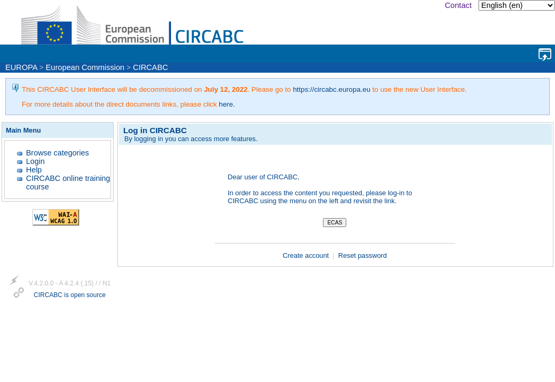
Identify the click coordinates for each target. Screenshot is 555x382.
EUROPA (21, 67)
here (226, 104)
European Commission (85, 67)
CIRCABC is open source (69, 295)
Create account (306, 255)
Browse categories (57, 153)
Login (35, 161)
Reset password (362, 255)
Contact (458, 5)
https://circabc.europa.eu (331, 89)
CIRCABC (150, 67)
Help (34, 170)
